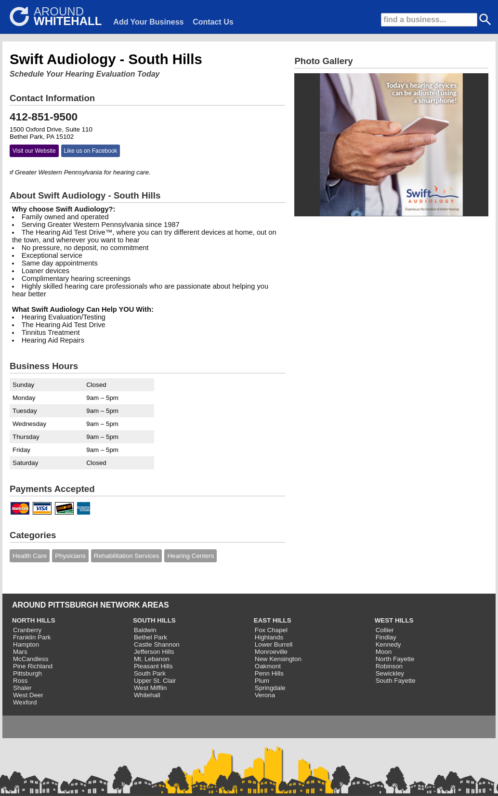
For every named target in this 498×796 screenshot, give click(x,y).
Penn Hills (269, 673)
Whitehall (147, 695)
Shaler (22, 687)
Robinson (389, 666)
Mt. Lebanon (152, 659)
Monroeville (271, 651)
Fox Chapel (271, 630)
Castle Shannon (157, 644)
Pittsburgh (27, 673)
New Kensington (278, 659)
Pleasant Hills (153, 666)
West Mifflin (150, 687)
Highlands (269, 637)
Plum (262, 680)
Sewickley (390, 673)
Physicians (70, 555)
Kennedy (388, 644)
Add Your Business (148, 22)
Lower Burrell (274, 644)
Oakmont (268, 666)
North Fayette (395, 659)
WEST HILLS (394, 620)
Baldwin (145, 630)
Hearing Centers (190, 555)
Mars (20, 651)
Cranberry (27, 630)
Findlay (386, 637)
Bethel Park (150, 637)
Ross (20, 680)
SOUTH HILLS (154, 620)
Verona (265, 695)
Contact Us (213, 22)
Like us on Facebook (91, 150)
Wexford (25, 702)
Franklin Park (32, 637)
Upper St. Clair (155, 680)
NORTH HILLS (33, 620)
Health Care (30, 555)
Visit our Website (34, 150)
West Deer (28, 695)
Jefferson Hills (154, 651)
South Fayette (396, 680)
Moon (384, 651)
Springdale (270, 687)
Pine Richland (32, 666)
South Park (150, 673)
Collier (385, 630)
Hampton (26, 644)
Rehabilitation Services (126, 555)
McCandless (30, 659)
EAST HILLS (272, 620)
